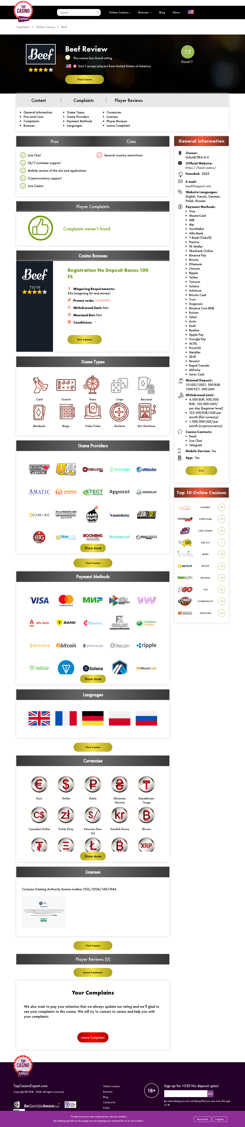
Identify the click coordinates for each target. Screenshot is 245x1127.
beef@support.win (198, 186)
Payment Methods (79, 121)
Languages (74, 125)
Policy (106, 1107)
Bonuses (145, 12)
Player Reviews (117, 121)
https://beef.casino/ (201, 167)
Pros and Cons (33, 116)
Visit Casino (84, 79)
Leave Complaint (118, 125)
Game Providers (78, 116)
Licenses (112, 116)
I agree (220, 1119)
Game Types (75, 112)
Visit (201, 470)
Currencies (114, 112)
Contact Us (109, 1102)
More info (202, 1119)
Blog (162, 12)
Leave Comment (93, 972)
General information (38, 112)
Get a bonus (84, 339)
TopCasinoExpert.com (30, 1085)
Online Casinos (120, 12)
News (176, 12)
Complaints (31, 121)
